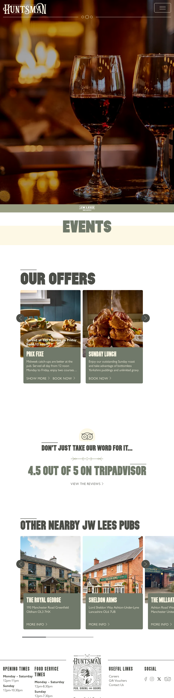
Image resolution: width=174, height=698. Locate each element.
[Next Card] (145, 318)
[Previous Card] (20, 318)
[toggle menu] (162, 7)
